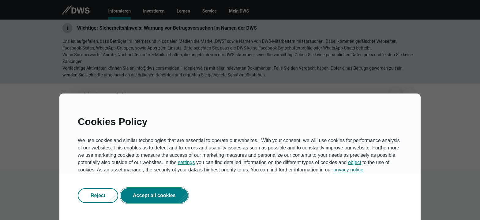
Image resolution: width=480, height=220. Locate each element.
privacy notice (348, 169)
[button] (98, 195)
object (354, 162)
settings (186, 162)
